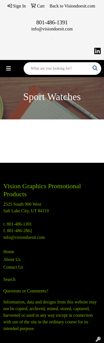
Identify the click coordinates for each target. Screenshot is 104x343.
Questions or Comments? (25, 291)
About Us (12, 259)
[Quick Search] (57, 68)
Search (9, 279)
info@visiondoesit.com (52, 29)
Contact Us (13, 267)
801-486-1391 (52, 22)
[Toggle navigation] (8, 68)
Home (8, 251)
